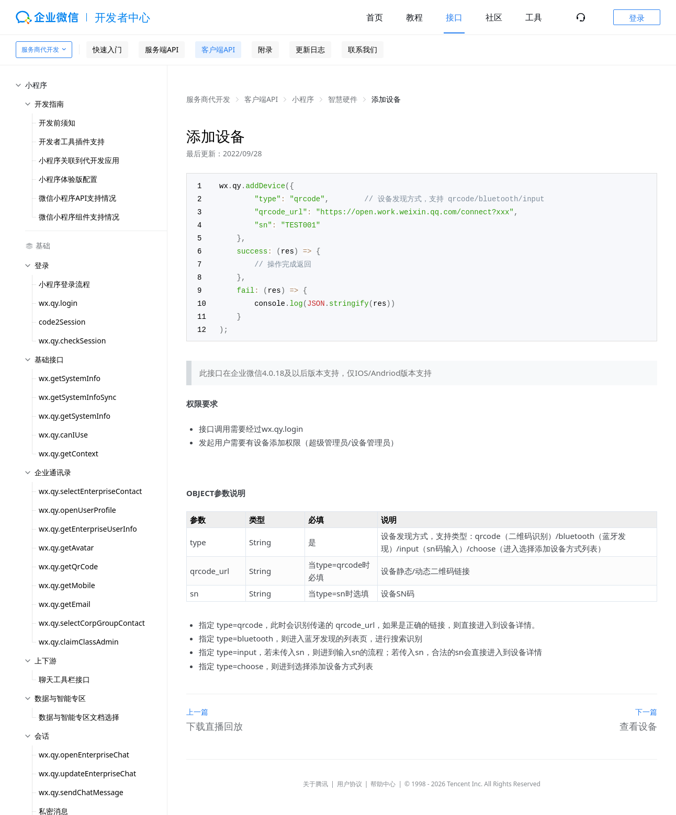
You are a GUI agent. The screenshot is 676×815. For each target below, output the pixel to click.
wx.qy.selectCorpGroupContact (92, 623)
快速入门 (107, 49)
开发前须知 (57, 123)
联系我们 (362, 49)
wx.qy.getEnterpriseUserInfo (88, 529)
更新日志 (310, 49)
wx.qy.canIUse (63, 435)
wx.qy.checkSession (72, 341)
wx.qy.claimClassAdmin (79, 642)
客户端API (218, 49)
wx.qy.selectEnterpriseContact (90, 491)
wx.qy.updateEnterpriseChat (87, 773)
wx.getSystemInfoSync (77, 397)
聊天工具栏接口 (64, 679)
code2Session (62, 322)
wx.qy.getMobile (67, 585)
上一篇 (197, 705)
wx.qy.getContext (68, 453)
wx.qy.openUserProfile (77, 510)
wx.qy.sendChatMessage (81, 792)
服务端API (161, 49)
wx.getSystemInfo (69, 378)
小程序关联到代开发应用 (79, 160)
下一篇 (646, 705)
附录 (265, 49)
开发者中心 (123, 17)
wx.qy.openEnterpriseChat (84, 755)
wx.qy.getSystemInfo (74, 416)
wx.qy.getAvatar (66, 548)
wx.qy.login (58, 303)
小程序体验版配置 (68, 179)
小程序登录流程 (64, 284)
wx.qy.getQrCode (68, 566)
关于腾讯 (315, 777)
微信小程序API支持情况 (77, 198)
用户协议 (349, 777)
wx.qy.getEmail (65, 604)
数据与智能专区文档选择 (79, 717)
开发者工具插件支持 (72, 141)
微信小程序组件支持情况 (79, 217)
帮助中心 (383, 777)
